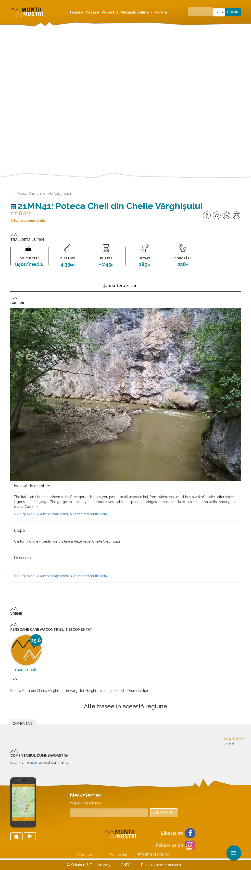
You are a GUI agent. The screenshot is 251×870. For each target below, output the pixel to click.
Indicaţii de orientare (32, 486)
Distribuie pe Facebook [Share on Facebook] (207, 215)
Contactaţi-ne (88, 855)
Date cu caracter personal (161, 865)
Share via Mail (236, 215)
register (32, 762)
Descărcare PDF (122, 286)
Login (232, 12)
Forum (161, 12)
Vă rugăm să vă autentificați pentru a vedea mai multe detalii (61, 514)
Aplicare (247, 4)
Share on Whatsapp (226, 215)
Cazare (92, 12)
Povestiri (109, 12)
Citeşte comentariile (27, 221)
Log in (15, 762)
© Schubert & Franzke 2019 (89, 865)
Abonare (164, 812)
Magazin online (136, 12)
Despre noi (118, 855)
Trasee (76, 12)
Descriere (22, 557)
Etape (19, 530)
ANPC (125, 865)
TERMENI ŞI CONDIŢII (154, 855)
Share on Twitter (217, 215)
